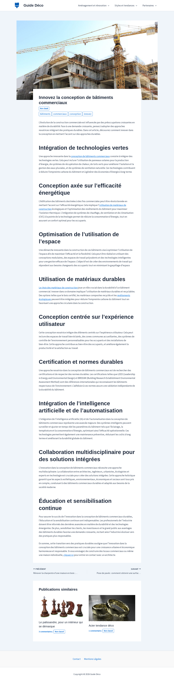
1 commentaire (95, 631)
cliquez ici (69, 554)
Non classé (44, 108)
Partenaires (150, 5)
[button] (109, 5)
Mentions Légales (92, 659)
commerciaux (60, 113)
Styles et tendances (127, 5)
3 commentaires (45, 631)
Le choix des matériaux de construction (58, 287)
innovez (87, 113)
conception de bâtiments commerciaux (90, 156)
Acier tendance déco (101, 625)
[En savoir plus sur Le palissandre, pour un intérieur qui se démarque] (62, 606)
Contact (77, 659)
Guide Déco (33, 5)
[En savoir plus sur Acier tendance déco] (112, 607)
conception (75, 113)
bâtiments (45, 113)
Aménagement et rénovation (95, 5)
